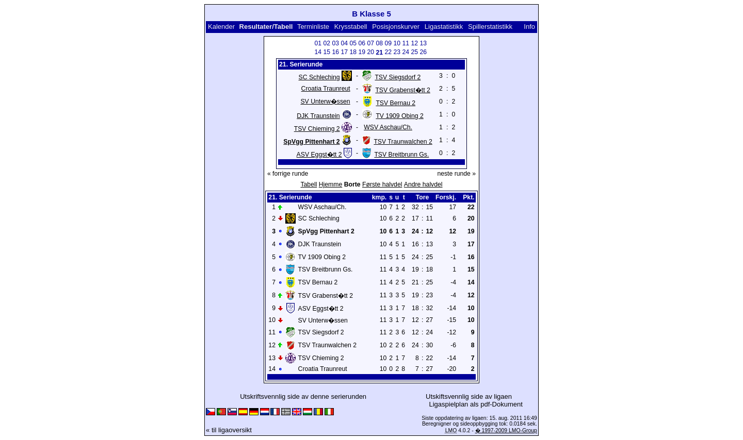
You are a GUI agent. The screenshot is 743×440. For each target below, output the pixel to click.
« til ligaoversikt (229, 430)
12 (414, 43)
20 (370, 52)
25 (414, 52)
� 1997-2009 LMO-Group (506, 430)
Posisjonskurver (395, 26)
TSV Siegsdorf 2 (398, 77)
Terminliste (313, 26)
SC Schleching (319, 77)
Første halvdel (382, 184)
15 (326, 52)
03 (335, 43)
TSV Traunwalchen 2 (403, 141)
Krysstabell (350, 26)
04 (344, 43)
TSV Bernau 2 (395, 103)
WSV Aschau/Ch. (388, 127)
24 (405, 52)
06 (361, 43)
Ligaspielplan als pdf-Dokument (475, 404)
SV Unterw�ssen (325, 101)
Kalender (221, 26)
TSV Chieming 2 (317, 128)
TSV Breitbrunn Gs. (401, 154)
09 (388, 43)
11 (405, 43)
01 (317, 43)
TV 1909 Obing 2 (399, 116)
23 (396, 52)
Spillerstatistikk (490, 26)
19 (361, 52)
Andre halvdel (423, 184)
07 (370, 43)
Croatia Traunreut (325, 88)
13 (423, 43)
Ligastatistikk (444, 26)
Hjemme (331, 184)
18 (353, 52)
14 (317, 52)
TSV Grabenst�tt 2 (402, 90)
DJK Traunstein (318, 116)
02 (326, 43)
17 (344, 52)
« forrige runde (287, 173)
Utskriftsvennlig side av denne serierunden (303, 396)
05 (353, 43)
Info (529, 26)
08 (379, 43)
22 (388, 52)
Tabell (308, 184)
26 (423, 52)
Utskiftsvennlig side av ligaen (469, 396)
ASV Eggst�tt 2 (319, 154)
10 (396, 43)
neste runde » (456, 173)
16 (335, 52)
